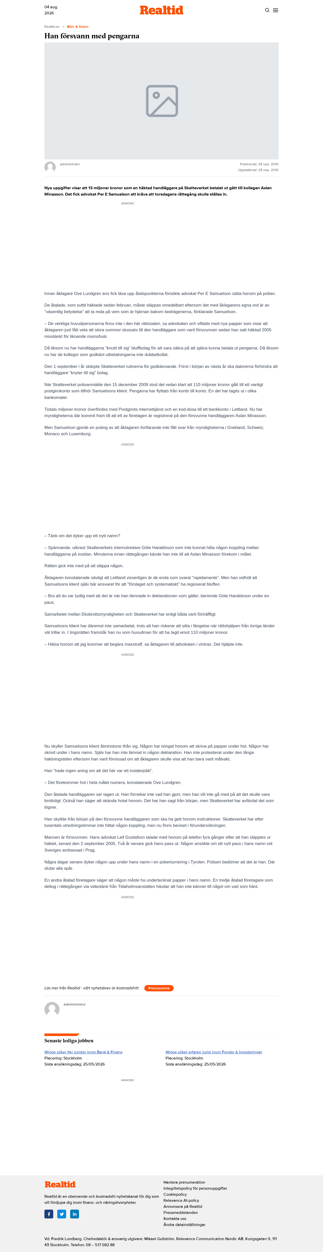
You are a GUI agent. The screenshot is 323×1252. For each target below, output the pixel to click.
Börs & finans (78, 26)
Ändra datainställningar (184, 1224)
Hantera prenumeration (184, 1182)
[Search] (267, 10)
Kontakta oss (175, 1218)
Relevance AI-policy (181, 1200)
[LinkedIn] (74, 1214)
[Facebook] (48, 1214)
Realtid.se (52, 26)
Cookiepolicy (175, 1194)
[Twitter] (61, 1214)
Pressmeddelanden (181, 1212)
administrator (75, 1004)
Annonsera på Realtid (183, 1206)
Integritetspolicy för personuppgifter (195, 1188)
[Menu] (275, 10)
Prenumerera (159, 988)
